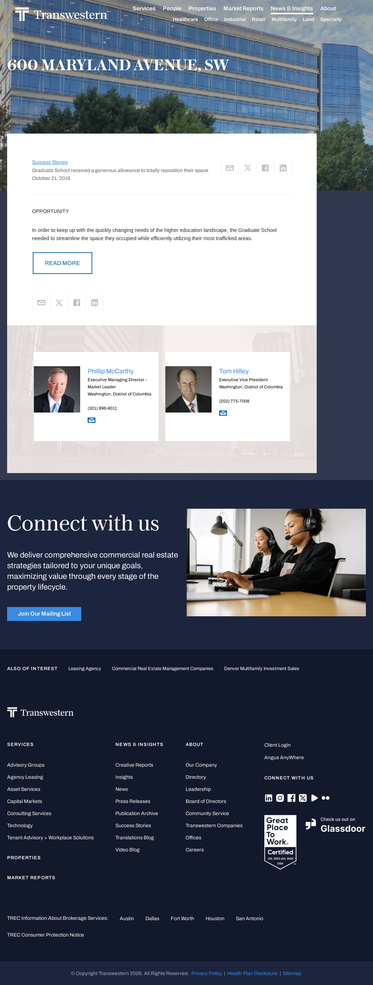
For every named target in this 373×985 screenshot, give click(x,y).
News (121, 789)
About (336, 8)
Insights (124, 777)
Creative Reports (134, 765)
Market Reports (251, 8)
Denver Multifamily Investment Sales (261, 668)
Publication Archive (136, 813)
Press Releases (132, 801)
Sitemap (292, 973)
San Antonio (249, 918)
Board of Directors (206, 801)
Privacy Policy (206, 973)
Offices (193, 837)
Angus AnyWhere (284, 757)
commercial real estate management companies (162, 668)
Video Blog (127, 849)
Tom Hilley (234, 371)
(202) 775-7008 (234, 401)
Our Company (201, 765)
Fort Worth (182, 918)
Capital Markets (24, 801)
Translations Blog (134, 837)
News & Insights (300, 8)
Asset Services (23, 789)
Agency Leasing (25, 777)
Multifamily (292, 19)
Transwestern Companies (214, 825)
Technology (20, 825)
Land (316, 19)
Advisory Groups (26, 765)
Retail (266, 19)
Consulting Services (29, 813)
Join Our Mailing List (44, 614)
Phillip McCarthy (111, 371)
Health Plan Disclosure (252, 973)
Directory (196, 777)
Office (219, 19)
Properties (210, 8)
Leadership (198, 789)
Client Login (277, 745)
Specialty (338, 19)
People (180, 8)
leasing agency (84, 668)
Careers (195, 849)
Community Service (207, 813)
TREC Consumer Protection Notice (45, 935)
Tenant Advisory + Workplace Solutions (50, 837)
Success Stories (50, 162)
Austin (127, 918)
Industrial (243, 19)
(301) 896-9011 (102, 408)
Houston (215, 918)
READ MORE (62, 263)
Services (152, 8)
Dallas (152, 918)
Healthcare (193, 19)
